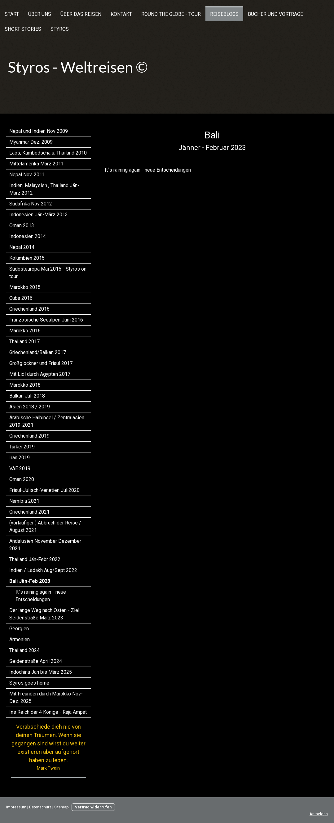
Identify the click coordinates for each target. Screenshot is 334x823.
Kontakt (121, 14)
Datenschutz (40, 807)
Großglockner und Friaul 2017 (41, 363)
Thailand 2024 (24, 650)
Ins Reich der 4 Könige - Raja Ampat (48, 712)
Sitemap (61, 807)
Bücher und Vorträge (275, 14)
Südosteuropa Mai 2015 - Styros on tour (47, 272)
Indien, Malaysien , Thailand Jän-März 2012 (44, 189)
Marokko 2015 (25, 287)
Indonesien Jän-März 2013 (38, 215)
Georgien (19, 629)
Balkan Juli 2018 (27, 396)
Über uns (39, 14)
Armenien (19, 639)
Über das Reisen (80, 14)
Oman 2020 (21, 479)
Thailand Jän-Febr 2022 (34, 559)
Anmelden (319, 814)
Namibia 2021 (24, 501)
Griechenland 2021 (29, 512)
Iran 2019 (19, 458)
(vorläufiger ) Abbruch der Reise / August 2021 (45, 526)
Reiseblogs (224, 14)
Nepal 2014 (21, 247)
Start (12, 14)
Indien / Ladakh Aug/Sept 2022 (43, 570)
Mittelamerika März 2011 (36, 164)
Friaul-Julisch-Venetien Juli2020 (44, 490)
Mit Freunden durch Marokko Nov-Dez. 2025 (46, 697)
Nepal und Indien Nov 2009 (38, 131)
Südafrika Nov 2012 (30, 204)
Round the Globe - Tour (171, 14)
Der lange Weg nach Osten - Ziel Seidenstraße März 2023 (44, 614)
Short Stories (23, 29)
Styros (60, 29)
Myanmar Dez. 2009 (31, 142)
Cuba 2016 (21, 298)
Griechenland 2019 (29, 436)
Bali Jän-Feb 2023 (29, 581)
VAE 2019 (19, 468)
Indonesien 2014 (27, 236)
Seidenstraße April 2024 (35, 661)
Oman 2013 (21, 225)
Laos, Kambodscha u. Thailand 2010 (48, 153)
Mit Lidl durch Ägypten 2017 (39, 374)
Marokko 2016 (25, 331)
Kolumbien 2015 (27, 258)
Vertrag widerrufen (93, 807)
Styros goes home (29, 683)
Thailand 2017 (24, 341)
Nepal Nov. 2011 (27, 175)
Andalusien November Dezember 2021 (45, 544)
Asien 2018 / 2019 (29, 407)
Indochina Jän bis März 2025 (40, 672)
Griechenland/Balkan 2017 (37, 352)
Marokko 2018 (25, 385)
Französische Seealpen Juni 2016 (46, 320)
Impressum (16, 807)
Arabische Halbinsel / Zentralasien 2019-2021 (46, 421)
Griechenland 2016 (29, 309)
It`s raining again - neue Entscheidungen (40, 595)
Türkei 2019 (22, 447)
